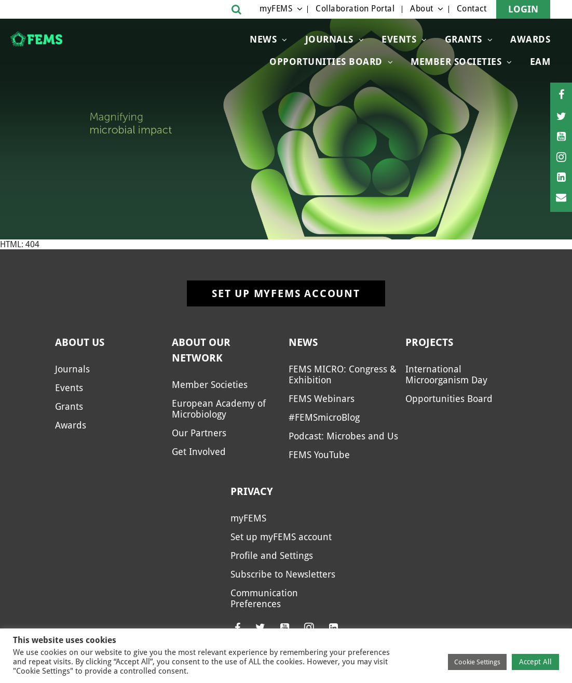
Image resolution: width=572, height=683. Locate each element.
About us (79, 342)
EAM (540, 61)
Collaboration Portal (355, 9)
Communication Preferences (264, 598)
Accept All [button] (535, 662)
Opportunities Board (449, 398)
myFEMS (276, 9)
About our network (201, 350)
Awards (530, 39)
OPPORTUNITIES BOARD (326, 61)
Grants (463, 39)
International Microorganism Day (446, 374)
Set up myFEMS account (286, 293)
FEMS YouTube (319, 454)
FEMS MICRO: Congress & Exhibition (343, 374)
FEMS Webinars (322, 398)
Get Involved (199, 451)
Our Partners (199, 432)
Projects (429, 342)
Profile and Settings (271, 555)
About (421, 9)
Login (523, 9)
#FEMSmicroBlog (324, 417)
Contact (472, 9)
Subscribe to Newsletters (282, 574)
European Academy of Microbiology (219, 409)
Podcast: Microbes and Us (343, 436)
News (263, 39)
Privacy (251, 491)
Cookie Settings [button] (477, 662)
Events (399, 39)
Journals (329, 39)
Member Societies (456, 61)
